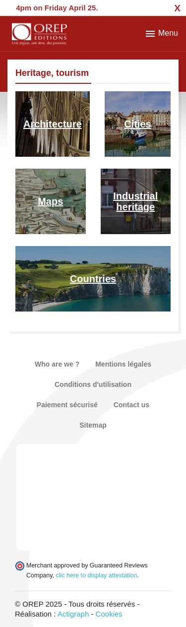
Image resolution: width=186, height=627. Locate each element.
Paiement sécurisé (67, 405)
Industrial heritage (135, 201)
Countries (93, 278)
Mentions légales (123, 364)
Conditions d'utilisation (93, 384)
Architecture (52, 124)
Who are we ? (57, 364)
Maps (50, 201)
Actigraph (73, 614)
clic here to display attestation (96, 575)
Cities (137, 124)
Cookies (109, 614)
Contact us (131, 405)
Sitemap (92, 425)
